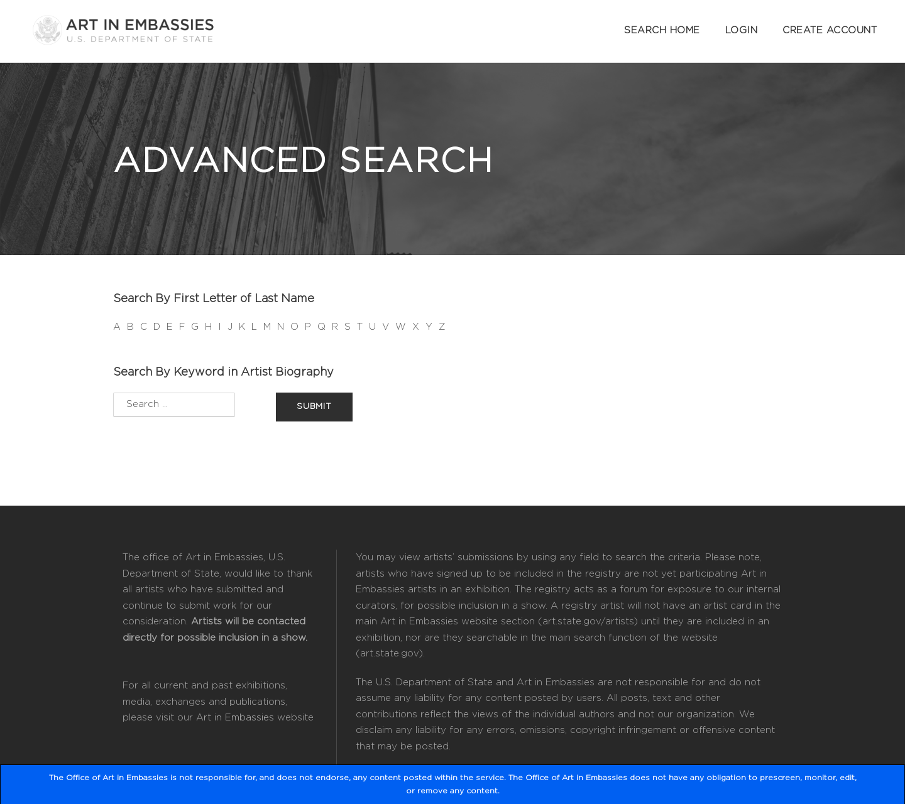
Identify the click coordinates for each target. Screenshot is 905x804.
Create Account (829, 30)
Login (741, 30)
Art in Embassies (235, 717)
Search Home (662, 30)
